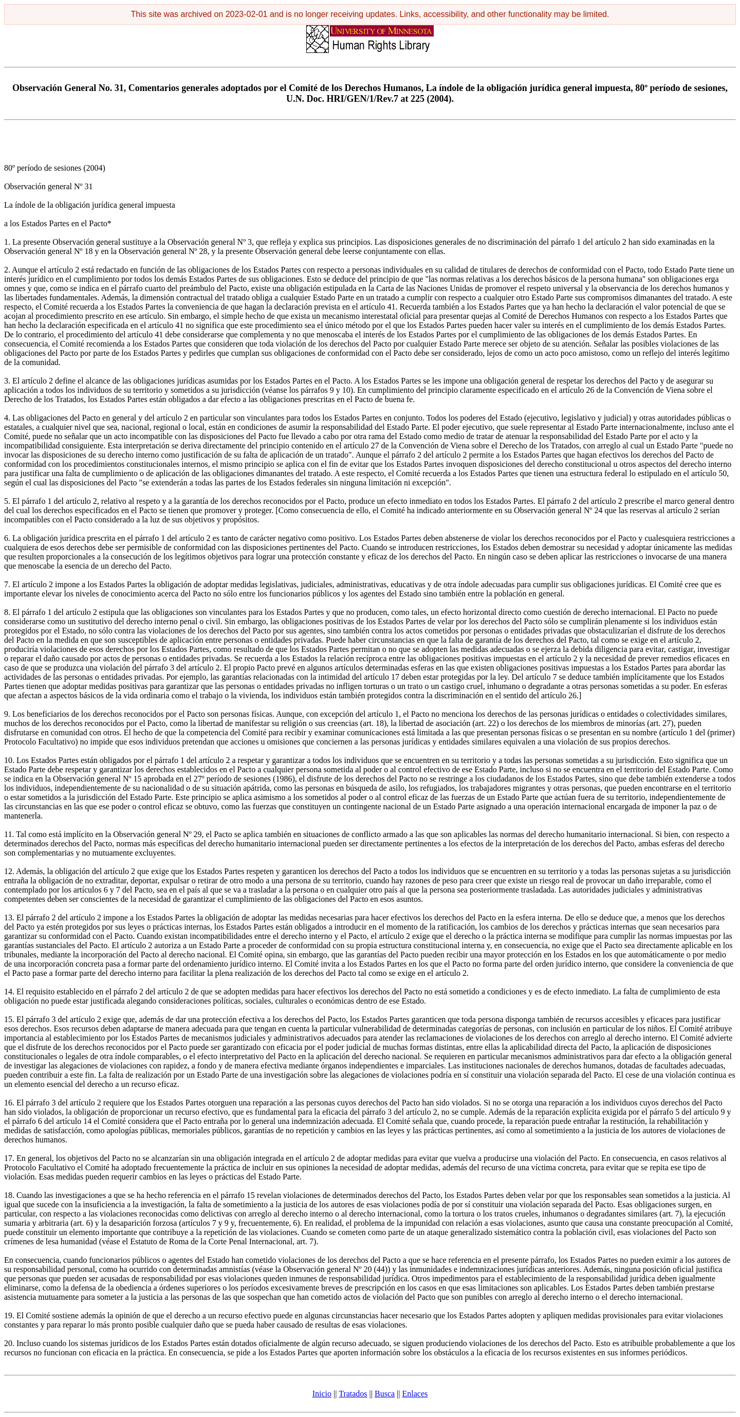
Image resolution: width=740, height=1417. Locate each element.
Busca (385, 1393)
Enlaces (415, 1393)
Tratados (353, 1393)
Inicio (321, 1393)
